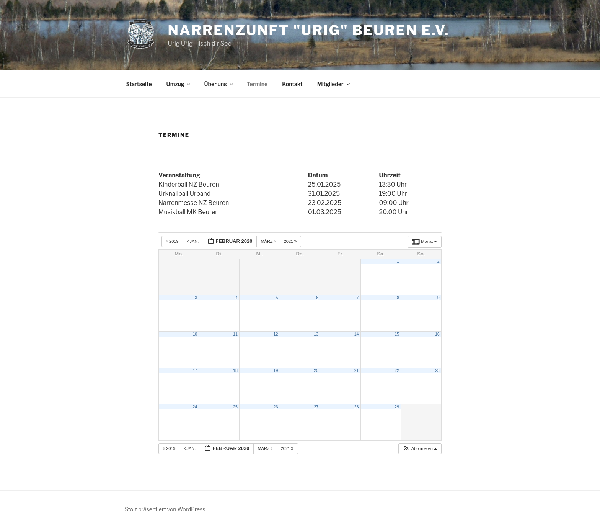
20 (316, 370)
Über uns (219, 84)
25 (235, 406)
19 (276, 370)
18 (235, 370)
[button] (420, 449)
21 (356, 370)
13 (316, 334)
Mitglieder (334, 84)
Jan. (193, 241)
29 (397, 406)
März (268, 241)
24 (194, 406)
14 (356, 334)
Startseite (139, 84)
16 (437, 334)
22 (397, 370)
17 (194, 370)
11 (235, 334)
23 (437, 370)
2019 (173, 241)
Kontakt (292, 84)
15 (397, 334)
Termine (257, 84)
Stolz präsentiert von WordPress (165, 509)
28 (356, 406)
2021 (291, 241)
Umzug (179, 84)
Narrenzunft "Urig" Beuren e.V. (308, 30)
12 (276, 334)
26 (276, 406)
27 (316, 406)
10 (194, 334)
